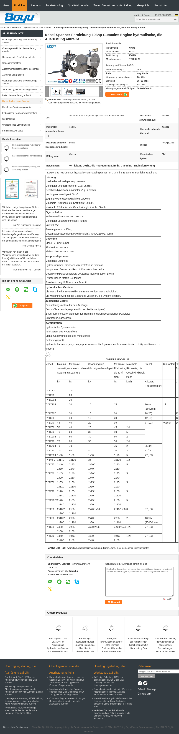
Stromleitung (109, 548)
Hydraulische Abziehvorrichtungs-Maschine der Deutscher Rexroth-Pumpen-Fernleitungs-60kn (21, 710)
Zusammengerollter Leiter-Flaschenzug (21, 69)
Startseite (4, 27)
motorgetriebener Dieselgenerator (133, 548)
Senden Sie (146, 676)
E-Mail (141, 689)
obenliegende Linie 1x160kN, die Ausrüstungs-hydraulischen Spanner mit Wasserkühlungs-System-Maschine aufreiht (58, 648)
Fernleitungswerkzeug (12, 131)
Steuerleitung (8, 119)
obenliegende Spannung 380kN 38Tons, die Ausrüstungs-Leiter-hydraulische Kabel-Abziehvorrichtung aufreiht (24, 701)
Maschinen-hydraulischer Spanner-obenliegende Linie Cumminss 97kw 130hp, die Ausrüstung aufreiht (66, 692)
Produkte (19, 5)
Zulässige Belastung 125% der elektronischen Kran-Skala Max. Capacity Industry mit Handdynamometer (109, 681)
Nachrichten (161, 5)
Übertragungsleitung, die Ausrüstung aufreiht (19, 41)
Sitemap (150, 689)
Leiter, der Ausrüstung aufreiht (16, 95)
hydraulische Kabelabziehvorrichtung (19, 113)
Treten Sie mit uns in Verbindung (113, 5)
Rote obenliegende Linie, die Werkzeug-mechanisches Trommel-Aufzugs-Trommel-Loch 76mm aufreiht (113, 692)
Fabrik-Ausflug (54, 5)
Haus (6, 5)
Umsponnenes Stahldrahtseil (16, 125)
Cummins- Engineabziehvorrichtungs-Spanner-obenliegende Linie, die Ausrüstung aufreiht (67, 701)
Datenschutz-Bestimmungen (16, 727)
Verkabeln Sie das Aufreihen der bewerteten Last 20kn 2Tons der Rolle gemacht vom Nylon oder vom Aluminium (112, 714)
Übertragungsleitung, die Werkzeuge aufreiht (19, 82)
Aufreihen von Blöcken (13, 75)
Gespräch (143, 5)
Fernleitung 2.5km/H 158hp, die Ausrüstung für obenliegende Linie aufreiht (21, 680)
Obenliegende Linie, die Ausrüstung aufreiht (19, 50)
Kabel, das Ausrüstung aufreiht (16, 107)
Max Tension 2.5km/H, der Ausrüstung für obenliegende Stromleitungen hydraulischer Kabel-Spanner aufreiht (165, 646)
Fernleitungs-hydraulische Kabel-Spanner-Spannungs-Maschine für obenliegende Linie (85, 645)
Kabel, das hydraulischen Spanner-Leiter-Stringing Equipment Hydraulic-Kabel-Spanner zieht (112, 645)
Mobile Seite (145, 694)
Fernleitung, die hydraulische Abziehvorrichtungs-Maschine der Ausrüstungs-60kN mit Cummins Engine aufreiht (24, 690)
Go (175, 19)
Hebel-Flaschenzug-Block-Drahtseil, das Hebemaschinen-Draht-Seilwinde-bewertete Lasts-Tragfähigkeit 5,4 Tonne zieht (113, 702)
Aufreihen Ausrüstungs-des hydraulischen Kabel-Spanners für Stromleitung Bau (138, 643)
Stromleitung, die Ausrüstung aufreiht (19, 89)
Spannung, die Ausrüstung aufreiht (18, 57)
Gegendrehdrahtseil (11, 63)
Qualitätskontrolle (78, 5)
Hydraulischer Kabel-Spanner (38, 27)
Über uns (35, 5)
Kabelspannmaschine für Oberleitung (27, 156)
